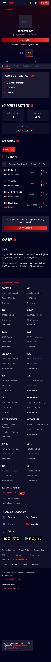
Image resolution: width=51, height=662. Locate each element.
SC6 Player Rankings (10, 402)
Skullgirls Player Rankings (36, 402)
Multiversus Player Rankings (37, 424)
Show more (7, 303)
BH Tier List (6, 386)
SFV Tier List (6, 476)
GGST (29, 375)
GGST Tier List (32, 386)
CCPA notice (6, 555)
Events (4, 565)
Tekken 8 (6, 288)
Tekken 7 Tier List (8, 364)
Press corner (34, 555)
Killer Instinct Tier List (10, 432)
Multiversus (33, 419)
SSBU (29, 332)
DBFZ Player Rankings (35, 359)
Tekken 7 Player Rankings (11, 359)
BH (3, 375)
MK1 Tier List (31, 298)
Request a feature (20, 560)
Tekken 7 (6, 354)
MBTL (29, 444)
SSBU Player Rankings (35, 337)
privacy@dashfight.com (11, 588)
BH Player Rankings (9, 381)
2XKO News (6, 342)
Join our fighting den (15, 512)
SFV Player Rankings (10, 471)
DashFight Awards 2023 (11, 499)
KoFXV (5, 444)
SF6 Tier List (6, 320)
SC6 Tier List (7, 407)
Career (10, 92)
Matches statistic (15, 82)
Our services (20, 555)
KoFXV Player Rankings (11, 449)
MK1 (29, 288)
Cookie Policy (39, 550)
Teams (24, 565)
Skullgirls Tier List (33, 407)
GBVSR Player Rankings (35, 315)
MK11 (29, 466)
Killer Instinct (9, 419)
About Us (5, 560)
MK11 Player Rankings (35, 471)
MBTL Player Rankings (35, 449)
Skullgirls (32, 397)
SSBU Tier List (32, 342)
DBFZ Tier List (32, 364)
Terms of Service (8, 550)
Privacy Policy (24, 550)
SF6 (3, 310)
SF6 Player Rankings (9, 315)
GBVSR (30, 310)
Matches (11, 87)
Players (14, 565)
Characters (35, 565)
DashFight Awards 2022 (11, 503)
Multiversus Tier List (34, 429)
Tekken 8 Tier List (8, 298)
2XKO (4, 332)
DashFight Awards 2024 (9, 493)
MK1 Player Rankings (34, 293)
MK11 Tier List (32, 476)
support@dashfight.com (11, 579)
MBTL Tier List (32, 454)
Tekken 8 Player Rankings (11, 293)
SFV (3, 466)
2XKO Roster (7, 337)
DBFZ (29, 354)
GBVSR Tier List (32, 320)
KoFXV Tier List (7, 454)
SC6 (4, 397)
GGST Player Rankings (35, 381)
